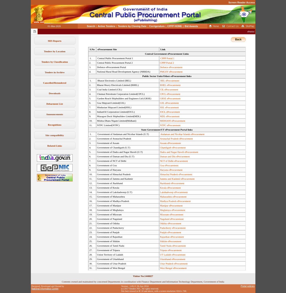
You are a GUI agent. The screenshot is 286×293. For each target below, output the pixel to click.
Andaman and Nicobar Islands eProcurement (182, 134)
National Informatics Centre (45, 288)
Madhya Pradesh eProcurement (175, 201)
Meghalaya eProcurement (172, 210)
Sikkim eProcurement (170, 241)
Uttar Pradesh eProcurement (174, 263)
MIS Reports (54, 40)
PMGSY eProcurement (171, 71)
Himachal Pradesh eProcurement (176, 174)
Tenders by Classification (54, 61)
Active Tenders (106, 26)
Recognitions (54, 124)
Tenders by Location (54, 51)
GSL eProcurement (169, 103)
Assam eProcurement (170, 143)
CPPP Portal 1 (167, 58)
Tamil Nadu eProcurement (173, 245)
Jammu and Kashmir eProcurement (177, 178)
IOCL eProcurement (170, 111)
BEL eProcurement (169, 80)
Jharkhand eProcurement (172, 183)
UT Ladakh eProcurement (172, 254)
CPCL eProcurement (170, 94)
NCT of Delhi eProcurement (174, 161)
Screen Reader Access (241, 2)
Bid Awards (191, 26)
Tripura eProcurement (170, 250)
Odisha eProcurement (170, 223)
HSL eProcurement (169, 107)
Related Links (54, 145)
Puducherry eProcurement (173, 228)
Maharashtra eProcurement (173, 196)
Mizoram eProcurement (171, 214)
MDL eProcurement (170, 116)
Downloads (55, 93)
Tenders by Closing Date (132, 26)
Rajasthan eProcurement (172, 236)
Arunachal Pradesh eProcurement (176, 138)
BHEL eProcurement (170, 85)
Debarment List (54, 103)
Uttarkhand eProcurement (172, 259)
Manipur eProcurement (171, 205)
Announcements (54, 114)
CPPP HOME (174, 26)
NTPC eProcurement (170, 125)
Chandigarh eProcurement (173, 147)
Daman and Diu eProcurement (175, 156)
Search (91, 26)
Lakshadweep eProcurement (174, 192)
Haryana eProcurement (171, 169)
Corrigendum (157, 26)
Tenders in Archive (55, 72)
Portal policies (247, 286)
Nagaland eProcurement (172, 219)
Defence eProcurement (171, 67)
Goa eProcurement (169, 165)
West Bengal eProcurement (173, 268)
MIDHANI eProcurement (172, 120)
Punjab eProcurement (170, 232)
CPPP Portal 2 (167, 62)
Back (238, 39)
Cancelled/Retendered (54, 82)
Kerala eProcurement (170, 187)
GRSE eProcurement (170, 98)
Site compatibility (54, 135)
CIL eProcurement (169, 89)
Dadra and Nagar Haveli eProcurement (179, 152)
